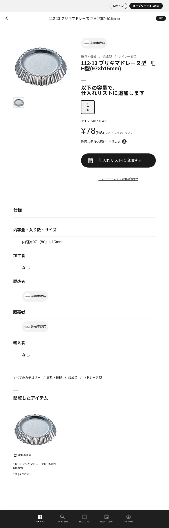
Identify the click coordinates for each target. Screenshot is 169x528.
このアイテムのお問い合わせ (118, 179)
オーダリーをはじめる (146, 5)
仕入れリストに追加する (115, 160)
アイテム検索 (62, 519)
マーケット (40, 519)
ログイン (118, 5)
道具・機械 (88, 56)
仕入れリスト (84, 519)
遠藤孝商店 (94, 43)
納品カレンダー (106, 519)
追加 (161, 18)
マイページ (128, 519)
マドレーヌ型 (127, 56)
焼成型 (107, 56)
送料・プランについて (119, 132)
